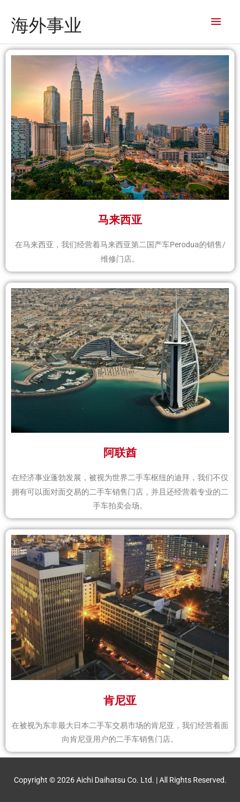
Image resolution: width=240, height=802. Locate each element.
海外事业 (46, 25)
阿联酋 (120, 452)
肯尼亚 (120, 700)
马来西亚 (120, 219)
